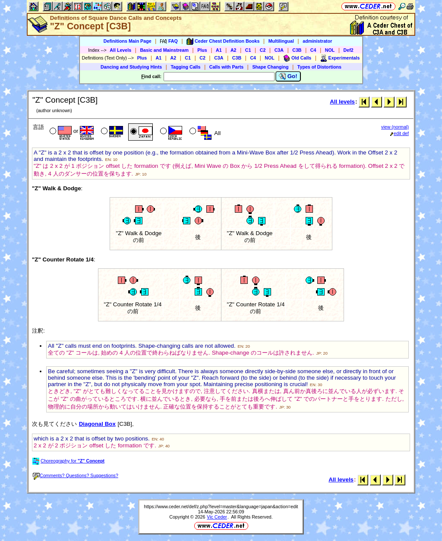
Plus (202, 50)
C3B (296, 50)
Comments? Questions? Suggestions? (75, 475)
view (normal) (395, 126)
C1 (248, 50)
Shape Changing (270, 66)
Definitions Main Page (128, 41)
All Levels (120, 50)
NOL (330, 50)
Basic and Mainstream (164, 50)
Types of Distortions (319, 66)
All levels (342, 101)
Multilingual (281, 41)
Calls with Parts (226, 66)
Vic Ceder (217, 516)
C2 (263, 50)
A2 (233, 50)
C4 (313, 50)
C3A (279, 50)
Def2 (349, 50)
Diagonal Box (97, 424)
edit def (399, 133)
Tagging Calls (185, 66)
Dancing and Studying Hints (131, 66)
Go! (288, 76)
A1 (219, 50)
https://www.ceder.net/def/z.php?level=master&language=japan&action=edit (221, 506)
